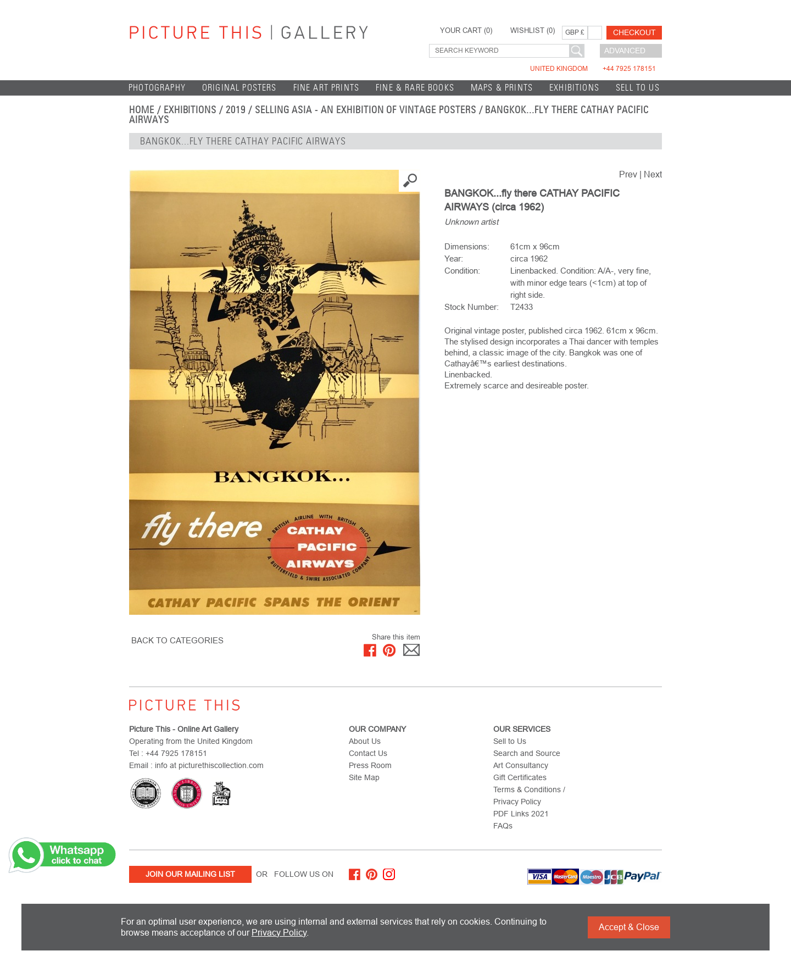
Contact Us (368, 753)
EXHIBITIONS (574, 87)
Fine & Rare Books (415, 87)
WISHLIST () (532, 31)
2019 (236, 110)
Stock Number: (471, 307)
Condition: (462, 270)
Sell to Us (638, 87)
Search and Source (526, 753)
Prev (628, 174)
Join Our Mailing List (190, 874)
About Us (365, 741)
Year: (453, 258)
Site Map (364, 777)
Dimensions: (466, 246)
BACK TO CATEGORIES (177, 640)
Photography (157, 87)
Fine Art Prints (326, 87)
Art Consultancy (520, 765)
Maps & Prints (502, 87)
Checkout (634, 32)
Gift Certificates (520, 777)
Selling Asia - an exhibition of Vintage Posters (365, 110)
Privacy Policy (279, 932)
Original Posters (239, 87)
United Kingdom (593, 68)
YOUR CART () (466, 31)
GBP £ (574, 32)
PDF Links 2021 (521, 813)
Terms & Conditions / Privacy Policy (529, 795)
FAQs (503, 825)
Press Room (370, 765)
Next (653, 174)
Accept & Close (629, 927)
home (141, 110)
